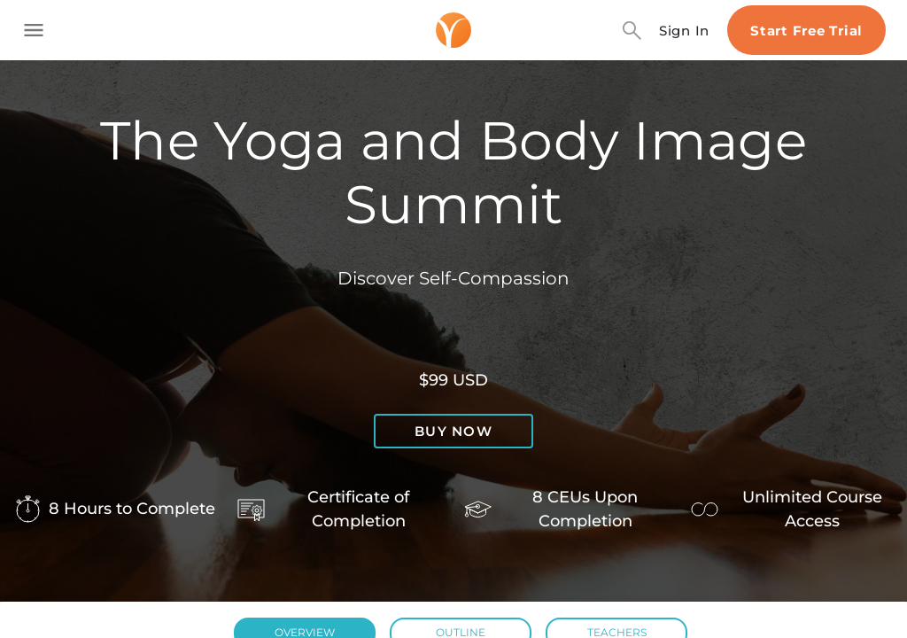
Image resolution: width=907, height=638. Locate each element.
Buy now (453, 431)
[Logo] (453, 30)
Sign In (684, 30)
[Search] (632, 30)
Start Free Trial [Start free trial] (806, 30)
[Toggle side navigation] (33, 30)
